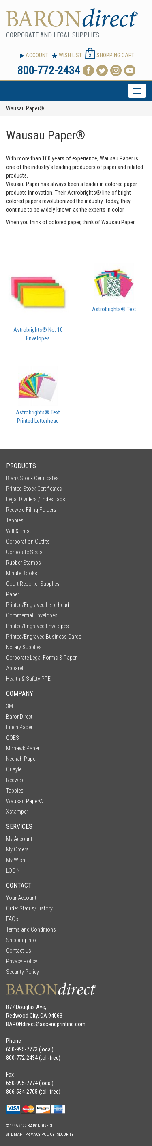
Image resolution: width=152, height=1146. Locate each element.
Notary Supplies (24, 647)
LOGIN (13, 870)
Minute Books (21, 573)
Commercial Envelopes (32, 615)
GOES (12, 737)
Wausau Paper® (25, 801)
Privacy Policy (21, 961)
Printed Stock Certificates (34, 488)
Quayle (13, 769)
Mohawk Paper (22, 748)
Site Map (14, 1134)
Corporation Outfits (28, 541)
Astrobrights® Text (114, 309)
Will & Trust (18, 531)
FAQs (12, 919)
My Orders (17, 849)
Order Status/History (29, 908)
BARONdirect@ (23, 1024)
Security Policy (22, 971)
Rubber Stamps (23, 562)
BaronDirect (19, 716)
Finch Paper (19, 727)
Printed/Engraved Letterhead (37, 605)
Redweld (15, 780)
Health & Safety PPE (28, 679)
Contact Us (18, 950)
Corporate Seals (24, 552)
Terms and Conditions (31, 929)
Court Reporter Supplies (33, 584)
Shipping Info (21, 940)
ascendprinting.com (63, 1024)
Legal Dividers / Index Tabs (35, 499)
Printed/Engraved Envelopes (37, 626)
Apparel (14, 668)
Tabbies (15, 520)
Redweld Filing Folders (31, 510)
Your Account (21, 898)
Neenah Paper (21, 759)
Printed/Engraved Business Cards (43, 636)
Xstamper (17, 811)
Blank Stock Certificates (32, 478)
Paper (12, 594)
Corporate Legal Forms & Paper (41, 657)
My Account (19, 839)
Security (65, 1134)
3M (9, 706)
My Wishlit (17, 860)
